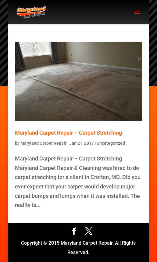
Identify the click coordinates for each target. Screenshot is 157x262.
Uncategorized (111, 143)
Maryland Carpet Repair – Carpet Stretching (68, 132)
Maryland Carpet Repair (43, 143)
